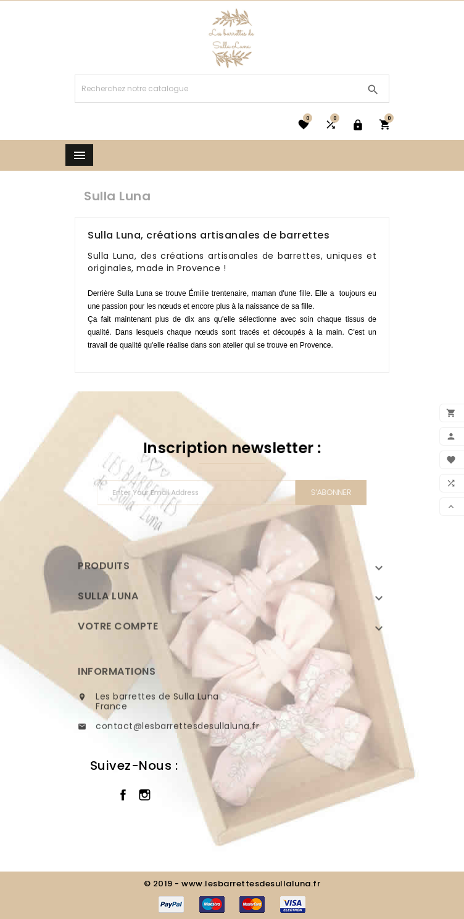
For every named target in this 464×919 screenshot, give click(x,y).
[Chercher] (216, 88)
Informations (116, 692)
